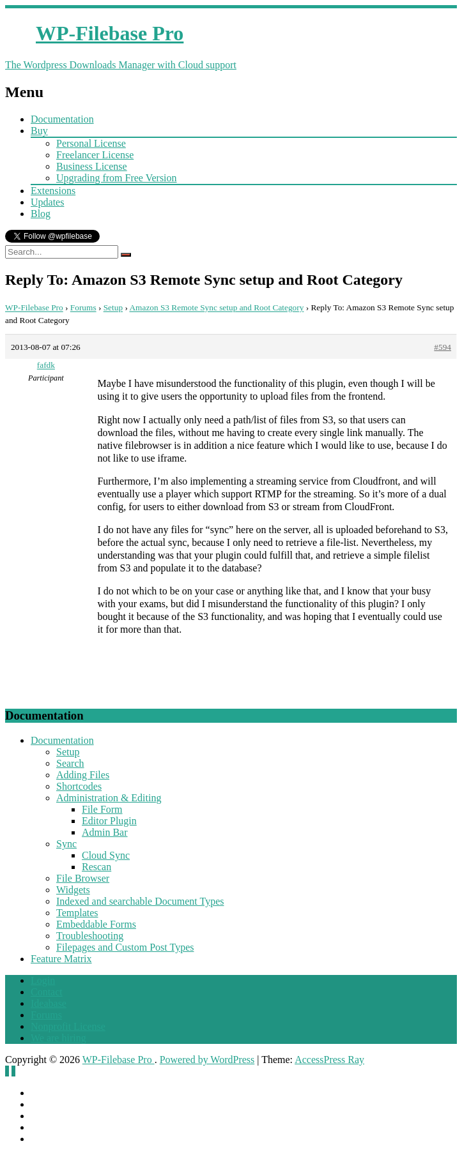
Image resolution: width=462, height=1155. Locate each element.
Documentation (62, 119)
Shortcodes (79, 786)
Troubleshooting (89, 935)
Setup (113, 308)
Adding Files (82, 774)
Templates (77, 912)
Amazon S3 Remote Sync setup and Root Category (216, 308)
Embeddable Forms (96, 924)
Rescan (96, 866)
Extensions (53, 190)
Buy (39, 130)
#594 (442, 347)
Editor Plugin (109, 820)
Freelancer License (95, 154)
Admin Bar (105, 832)
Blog (40, 213)
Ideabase (48, 1003)
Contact (47, 991)
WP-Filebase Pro (34, 308)
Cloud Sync (106, 855)
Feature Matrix (61, 958)
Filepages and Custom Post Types (125, 947)
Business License (91, 166)
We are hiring (58, 1037)
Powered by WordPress (207, 1059)
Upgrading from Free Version (116, 177)
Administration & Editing (108, 797)
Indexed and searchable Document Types (140, 901)
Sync (66, 843)
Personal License (91, 143)
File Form (102, 809)
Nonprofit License (68, 1026)
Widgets (73, 889)
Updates (47, 202)
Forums (83, 308)
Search (70, 763)
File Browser (82, 878)
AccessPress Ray (329, 1059)
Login (43, 980)
